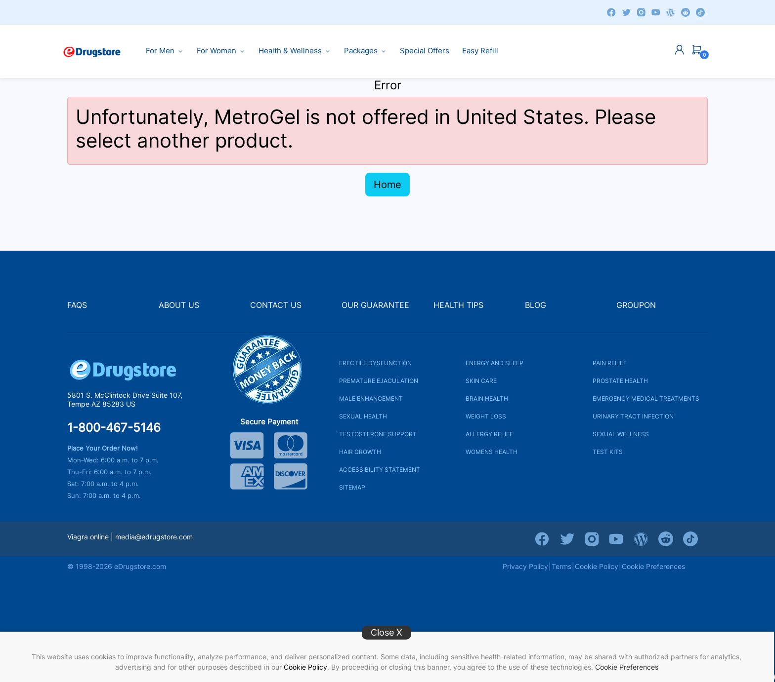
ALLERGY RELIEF (489, 433)
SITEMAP (352, 487)
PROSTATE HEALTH (620, 380)
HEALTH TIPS (458, 305)
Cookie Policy (305, 667)
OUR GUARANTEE (375, 305)
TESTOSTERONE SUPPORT (378, 433)
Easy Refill (480, 50)
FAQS (77, 305)
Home (387, 184)
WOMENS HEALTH (491, 451)
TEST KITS (608, 451)
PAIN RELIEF (610, 362)
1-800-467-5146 (114, 427)
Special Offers (424, 50)
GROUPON (636, 305)
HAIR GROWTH (360, 451)
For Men (165, 50)
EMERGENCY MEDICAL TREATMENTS (646, 398)
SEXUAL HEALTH (363, 415)
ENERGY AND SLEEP (494, 362)
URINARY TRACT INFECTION (633, 415)
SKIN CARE (481, 380)
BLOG (535, 305)
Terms (561, 566)
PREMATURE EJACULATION (378, 380)
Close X (386, 632)
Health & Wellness (294, 50)
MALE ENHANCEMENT (371, 398)
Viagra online (88, 536)
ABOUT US (179, 305)
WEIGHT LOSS (486, 415)
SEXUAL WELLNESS (621, 433)
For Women (221, 50)
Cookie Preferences (626, 667)
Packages (365, 50)
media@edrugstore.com (154, 536)
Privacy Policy (525, 566)
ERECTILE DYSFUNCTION (375, 362)
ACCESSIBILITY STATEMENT (379, 469)
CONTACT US (275, 305)
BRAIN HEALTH (487, 398)
